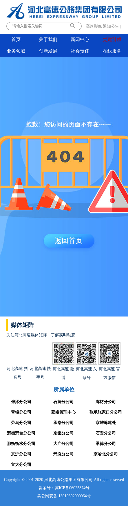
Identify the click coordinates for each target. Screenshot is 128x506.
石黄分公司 (63, 402)
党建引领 (112, 39)
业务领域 (16, 51)
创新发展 (48, 51)
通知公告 (111, 26)
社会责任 (80, 51)
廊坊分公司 (106, 402)
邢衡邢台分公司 (21, 433)
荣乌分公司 (21, 423)
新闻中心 (80, 39)
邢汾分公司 (63, 454)
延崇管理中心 (63, 412)
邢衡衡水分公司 (21, 443)
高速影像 (94, 26)
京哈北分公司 (106, 454)
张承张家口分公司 (105, 412)
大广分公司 (63, 443)
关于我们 (48, 39)
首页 (16, 39)
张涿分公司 (21, 402)
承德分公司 (106, 443)
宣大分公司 (21, 464)
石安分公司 (106, 433)
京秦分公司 (63, 433)
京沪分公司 (21, 454)
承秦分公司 (63, 423)
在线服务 (112, 51)
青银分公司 (21, 412)
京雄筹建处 (106, 423)
